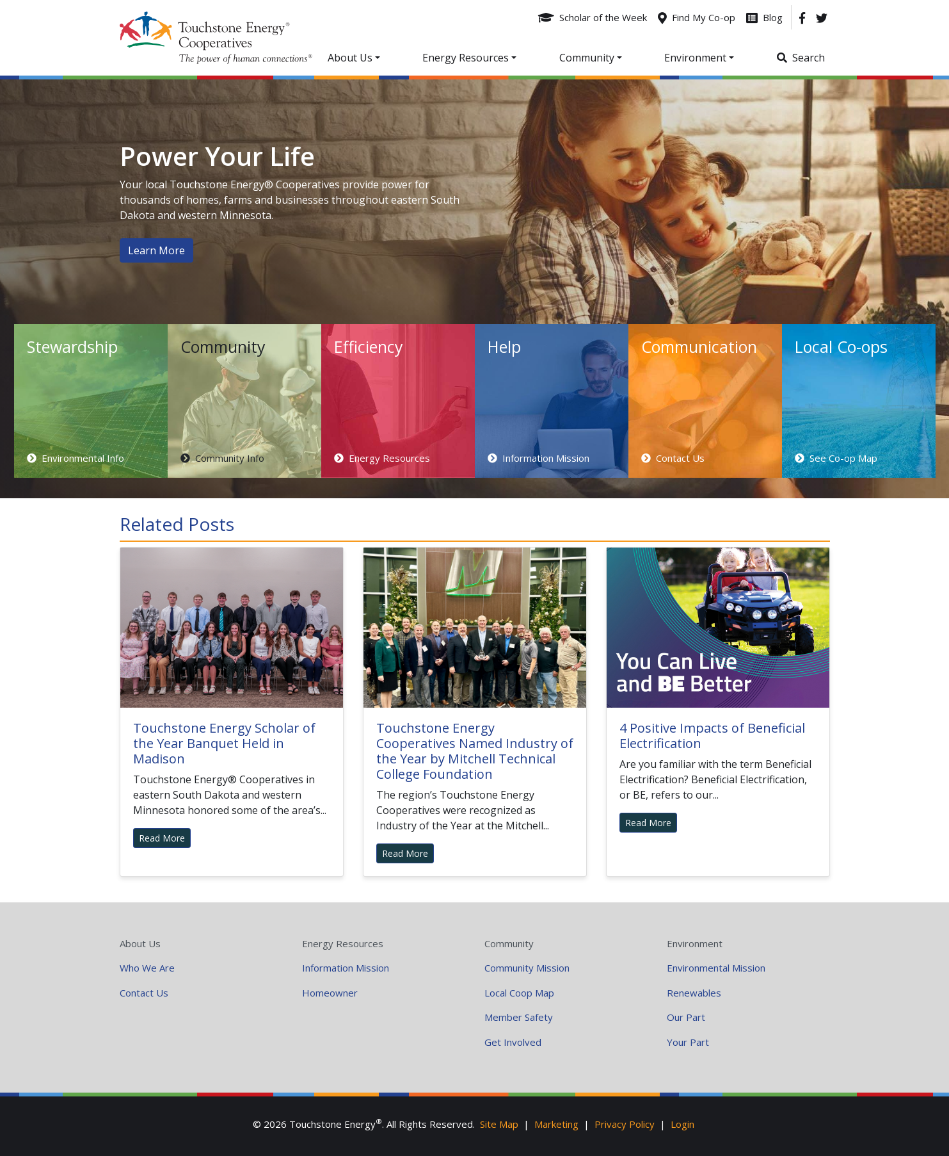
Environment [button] (695, 58)
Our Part (686, 1017)
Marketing (556, 1124)
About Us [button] (350, 58)
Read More (162, 838)
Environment (694, 943)
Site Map (499, 1124)
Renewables (694, 992)
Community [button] (586, 58)
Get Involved (512, 1042)
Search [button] (808, 58)
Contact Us (144, 992)
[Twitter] (821, 17)
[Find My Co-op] (696, 17)
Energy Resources (342, 943)
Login (682, 1124)
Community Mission (527, 967)
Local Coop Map (519, 992)
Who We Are (147, 967)
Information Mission (345, 967)
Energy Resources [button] (465, 58)
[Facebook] (802, 17)
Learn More (156, 250)
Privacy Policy (624, 1124)
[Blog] (764, 17)
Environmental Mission (716, 967)
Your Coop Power (216, 38)
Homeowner (330, 992)
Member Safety (518, 1017)
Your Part (688, 1042)
